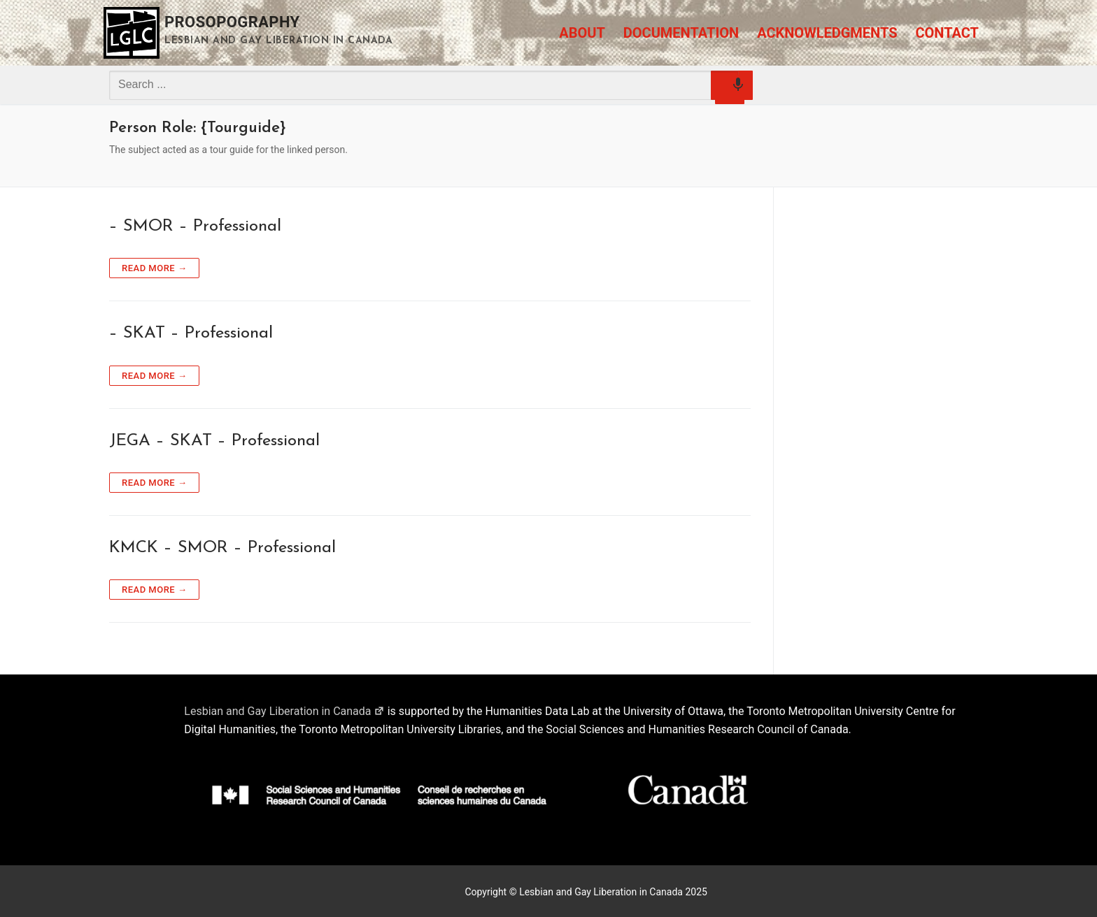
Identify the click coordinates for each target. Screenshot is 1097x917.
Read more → (154, 268)
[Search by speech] (729, 89)
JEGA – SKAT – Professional (214, 441)
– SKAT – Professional (191, 333)
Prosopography (232, 22)
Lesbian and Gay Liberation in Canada (284, 711)
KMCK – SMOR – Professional (222, 548)
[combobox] (424, 84)
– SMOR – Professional (195, 226)
